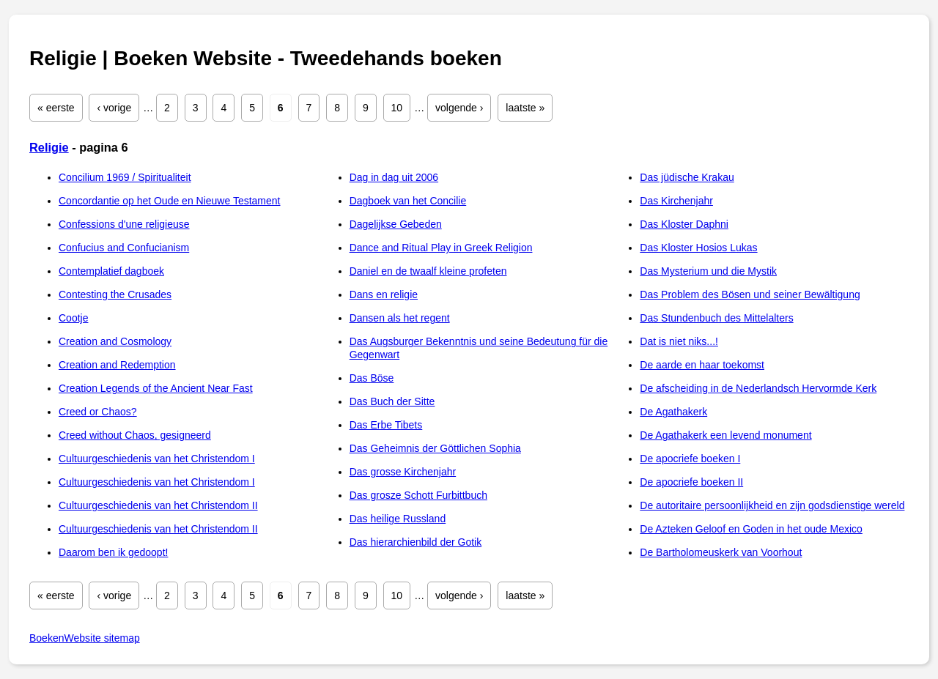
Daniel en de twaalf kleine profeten (428, 271)
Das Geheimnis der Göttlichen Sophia (435, 448)
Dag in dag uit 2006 (394, 177)
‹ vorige (114, 108)
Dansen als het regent (400, 318)
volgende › (459, 108)
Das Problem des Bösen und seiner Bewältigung (750, 294)
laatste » (525, 108)
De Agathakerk (673, 412)
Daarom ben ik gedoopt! (113, 552)
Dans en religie (384, 294)
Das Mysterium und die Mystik (708, 271)
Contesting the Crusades (115, 294)
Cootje (73, 318)
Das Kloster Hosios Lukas (698, 247)
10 (397, 108)
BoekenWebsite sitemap (84, 638)
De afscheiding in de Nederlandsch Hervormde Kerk (758, 388)
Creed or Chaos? (98, 412)
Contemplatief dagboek (111, 271)
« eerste (56, 108)
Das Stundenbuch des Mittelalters (716, 318)
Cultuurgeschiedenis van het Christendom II (158, 505)
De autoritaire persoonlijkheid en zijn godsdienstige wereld (772, 505)
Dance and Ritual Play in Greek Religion (441, 247)
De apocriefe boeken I (690, 458)
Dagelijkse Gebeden (396, 224)
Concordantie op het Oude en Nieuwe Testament (170, 201)
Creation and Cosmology (115, 341)
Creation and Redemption (117, 365)
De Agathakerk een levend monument (725, 435)
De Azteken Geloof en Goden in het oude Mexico (751, 529)
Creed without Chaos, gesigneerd (135, 435)
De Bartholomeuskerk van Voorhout (721, 552)
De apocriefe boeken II (691, 482)
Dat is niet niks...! (679, 341)
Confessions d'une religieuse (124, 224)
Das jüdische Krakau (687, 177)
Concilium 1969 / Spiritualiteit (125, 177)
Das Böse (372, 378)
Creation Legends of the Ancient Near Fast (156, 388)
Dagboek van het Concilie (408, 201)
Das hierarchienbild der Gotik (416, 542)
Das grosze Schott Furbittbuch (418, 495)
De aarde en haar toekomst (702, 365)
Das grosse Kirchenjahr (403, 472)
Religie (49, 147)
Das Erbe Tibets (386, 425)
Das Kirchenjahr (676, 201)
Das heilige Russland (398, 518)
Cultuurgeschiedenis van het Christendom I (157, 458)
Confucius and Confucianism (124, 247)
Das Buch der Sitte (392, 401)
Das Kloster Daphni (684, 224)
